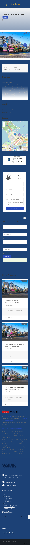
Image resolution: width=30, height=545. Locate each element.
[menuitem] (23, 5)
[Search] (23, 5)
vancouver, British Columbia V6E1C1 (13, 20)
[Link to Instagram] (24, 543)
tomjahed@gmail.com (10, 485)
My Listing (7, 496)
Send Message (14, 208)
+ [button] (4, 123)
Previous (5, 45)
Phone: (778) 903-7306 (10, 482)
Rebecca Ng (16, 176)
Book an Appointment (10, 505)
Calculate (7, 256)
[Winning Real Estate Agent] (12, 5)
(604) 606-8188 (18, 162)
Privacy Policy (8, 508)
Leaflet (14, 150)
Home (6, 495)
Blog (5, 503)
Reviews (6, 500)
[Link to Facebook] (22, 543)
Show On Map (9, 305)
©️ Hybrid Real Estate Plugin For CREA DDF (12, 428)
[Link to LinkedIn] (27, 543)
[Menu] (27, 4)
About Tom (7, 502)
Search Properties (9, 498)
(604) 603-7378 (18, 178)
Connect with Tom (9, 507)
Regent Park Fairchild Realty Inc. (17, 158)
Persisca (14, 541)
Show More (14, 99)
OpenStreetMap (20, 150)
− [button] (4, 125)
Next (25, 45)
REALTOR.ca (8, 416)
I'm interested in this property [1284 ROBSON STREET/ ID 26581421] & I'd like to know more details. (14, 201)
